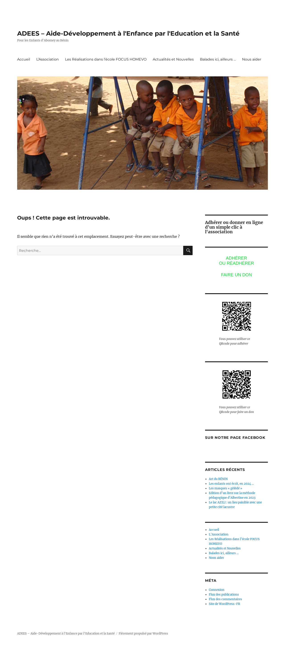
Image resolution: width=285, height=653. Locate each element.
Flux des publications (224, 594)
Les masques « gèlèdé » (225, 488)
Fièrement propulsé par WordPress (143, 633)
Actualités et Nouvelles (173, 59)
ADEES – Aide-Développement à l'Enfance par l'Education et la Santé (128, 33)
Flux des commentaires (225, 599)
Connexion (216, 590)
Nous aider (251, 59)
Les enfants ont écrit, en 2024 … (231, 484)
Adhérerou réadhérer (236, 261)
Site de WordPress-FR (224, 604)
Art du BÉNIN (218, 479)
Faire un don (236, 274)
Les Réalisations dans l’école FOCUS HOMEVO (106, 59)
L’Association (47, 59)
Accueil (23, 59)
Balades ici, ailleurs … (218, 59)
